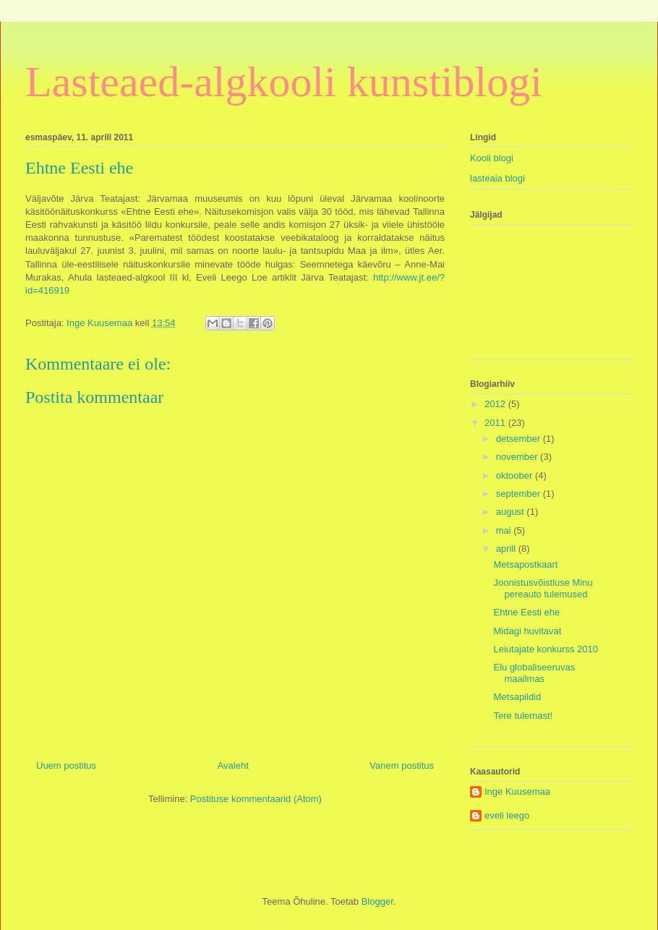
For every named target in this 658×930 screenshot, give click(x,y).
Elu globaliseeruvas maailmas (534, 673)
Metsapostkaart (525, 564)
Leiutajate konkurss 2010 (545, 649)
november (518, 456)
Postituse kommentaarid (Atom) (256, 798)
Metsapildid (517, 696)
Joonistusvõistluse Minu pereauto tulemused (542, 588)
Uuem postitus (66, 765)
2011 (496, 422)
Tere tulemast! (522, 715)
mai (505, 530)
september (519, 493)
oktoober (515, 475)
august (511, 511)
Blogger (377, 901)
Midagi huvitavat (527, 631)
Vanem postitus (401, 765)
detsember (519, 438)
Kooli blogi (491, 158)
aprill (507, 548)
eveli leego (506, 815)
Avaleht (233, 765)
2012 (496, 403)
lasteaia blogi (497, 178)
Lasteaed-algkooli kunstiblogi (283, 82)
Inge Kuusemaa (517, 791)
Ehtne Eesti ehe (526, 612)
